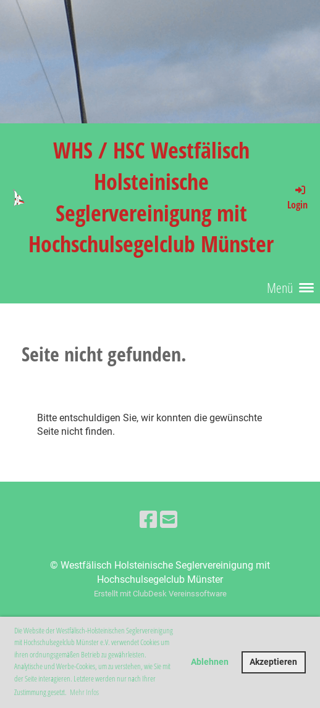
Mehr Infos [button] (84, 692)
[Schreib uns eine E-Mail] (168, 520)
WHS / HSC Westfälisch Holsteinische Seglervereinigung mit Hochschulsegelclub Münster (151, 196)
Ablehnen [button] (210, 662)
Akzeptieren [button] (273, 662)
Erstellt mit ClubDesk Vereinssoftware (160, 593)
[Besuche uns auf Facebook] (148, 520)
